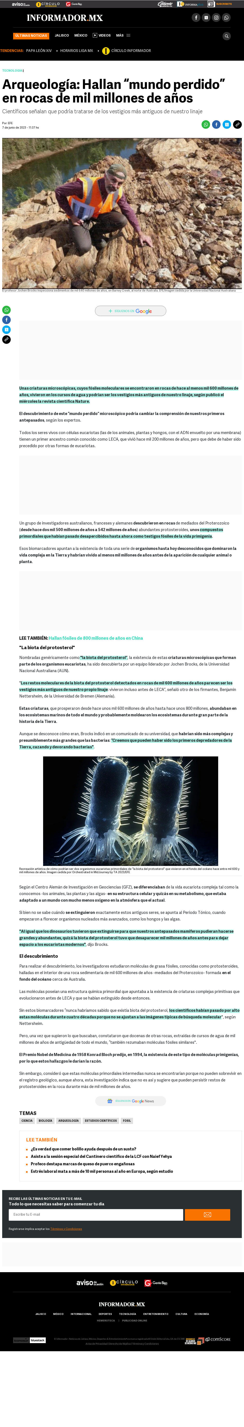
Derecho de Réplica (120, 1344)
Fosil (127, 1121)
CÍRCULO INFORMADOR (131, 51)
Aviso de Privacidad (96, 1344)
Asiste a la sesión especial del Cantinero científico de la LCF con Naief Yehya (101, 1157)
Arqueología (68, 1121)
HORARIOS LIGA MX (76, 51)
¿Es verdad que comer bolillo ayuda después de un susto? (83, 1149)
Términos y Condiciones (66, 1229)
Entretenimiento (155, 1314)
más (123, 35)
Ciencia (27, 1121)
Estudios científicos (101, 1121)
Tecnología (12, 70)
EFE (10, 123)
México (80, 35)
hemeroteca (106, 1321)
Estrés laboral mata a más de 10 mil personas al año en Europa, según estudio (102, 1172)
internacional (81, 1314)
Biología (45, 1121)
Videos (102, 35)
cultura (181, 1314)
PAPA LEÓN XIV (39, 51)
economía (202, 1314)
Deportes (105, 1314)
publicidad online (134, 1321)
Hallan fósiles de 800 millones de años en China (96, 638)
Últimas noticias (31, 36)
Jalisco (62, 35)
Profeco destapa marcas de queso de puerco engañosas (83, 1164)
